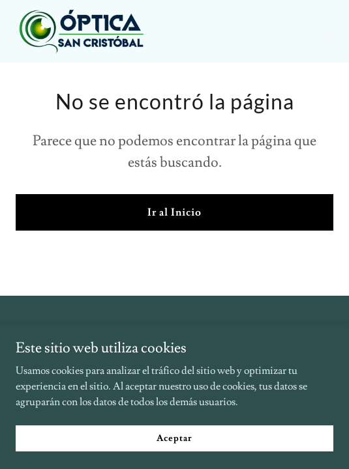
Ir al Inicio (174, 212)
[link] (83, 31)
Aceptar (174, 438)
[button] (331, 31)
